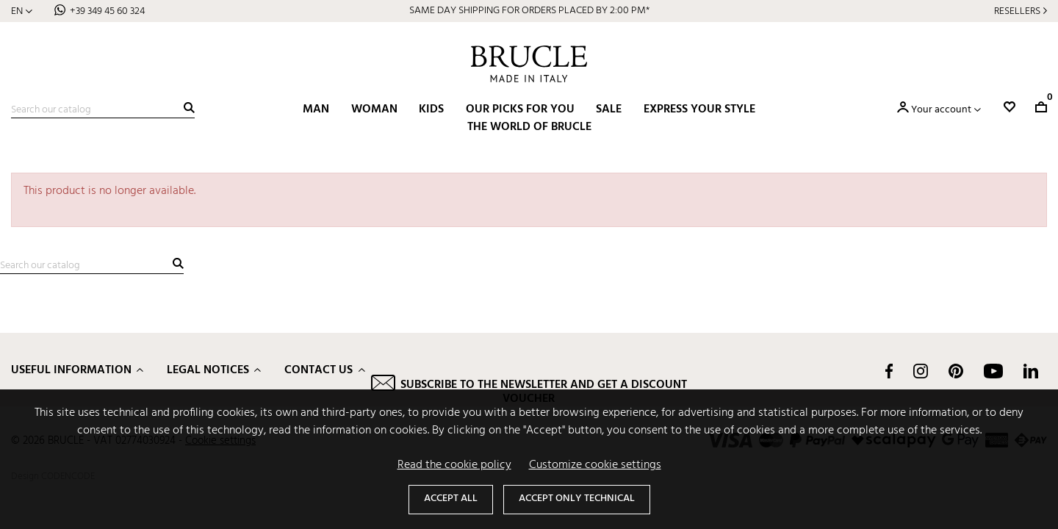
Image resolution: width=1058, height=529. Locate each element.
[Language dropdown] (21, 11)
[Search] (103, 110)
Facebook (889, 371)
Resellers (1017, 11)
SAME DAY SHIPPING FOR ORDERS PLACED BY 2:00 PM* (529, 10)
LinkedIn (1030, 371)
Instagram (920, 371)
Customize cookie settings (595, 465)
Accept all (451, 498)
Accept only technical (577, 498)
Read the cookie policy (454, 465)
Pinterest (956, 371)
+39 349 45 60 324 (107, 11)
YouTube (993, 371)
